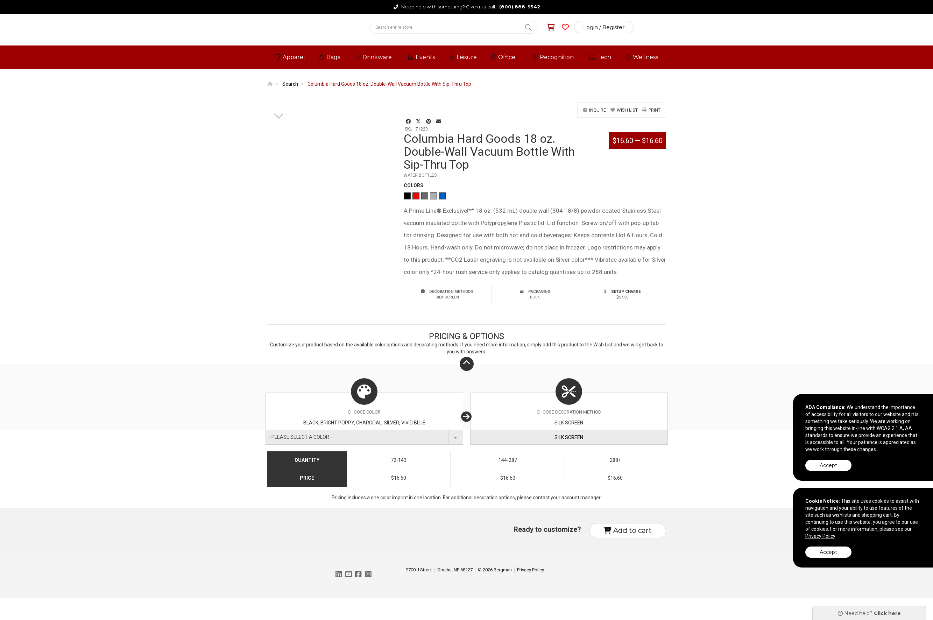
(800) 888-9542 (519, 6)
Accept (828, 465)
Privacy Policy (530, 569)
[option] (279, 103)
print (651, 110)
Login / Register (603, 27)
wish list (624, 110)
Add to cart (627, 530)
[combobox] (364, 437)
